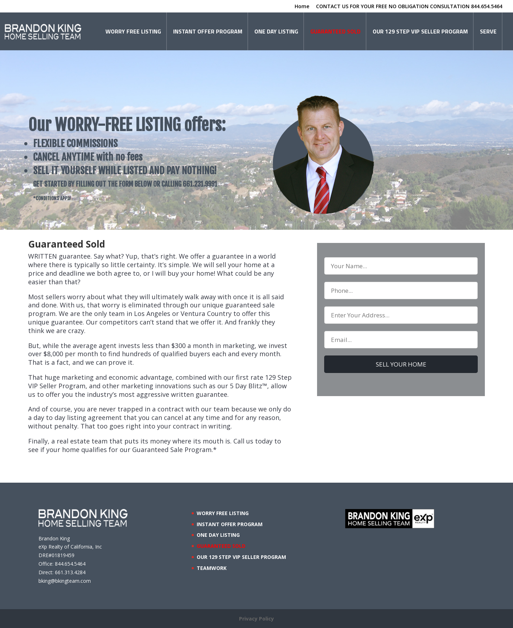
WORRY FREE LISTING (133, 31)
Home (302, 7)
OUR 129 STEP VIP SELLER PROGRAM (420, 31)
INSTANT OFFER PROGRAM (207, 31)
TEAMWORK (212, 568)
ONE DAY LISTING (276, 31)
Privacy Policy (256, 618)
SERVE (488, 31)
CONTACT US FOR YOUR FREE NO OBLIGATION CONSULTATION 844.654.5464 (409, 7)
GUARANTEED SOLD (335, 31)
